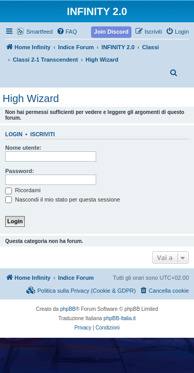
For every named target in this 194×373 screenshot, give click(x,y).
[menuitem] (66, 31)
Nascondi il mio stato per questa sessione (62, 199)
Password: (19, 171)
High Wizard (31, 98)
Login (13, 134)
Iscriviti (43, 134)
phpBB (68, 309)
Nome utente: (23, 148)
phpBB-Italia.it (119, 318)
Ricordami (23, 190)
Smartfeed (39, 31)
